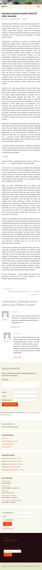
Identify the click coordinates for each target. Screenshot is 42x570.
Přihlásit (7, 523)
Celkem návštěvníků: (7, 427)
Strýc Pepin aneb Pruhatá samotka (11, 500)
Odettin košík (5, 486)
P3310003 (5, 157)
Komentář (5, 379)
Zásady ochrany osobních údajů (10, 566)
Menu (4, 6)
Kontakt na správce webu (11, 540)
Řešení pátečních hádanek (9, 495)
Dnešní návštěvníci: (7, 424)
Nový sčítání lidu (6, 447)
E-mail (4, 396)
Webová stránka (7, 400)
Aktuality (14, 19)
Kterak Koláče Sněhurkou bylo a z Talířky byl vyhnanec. (24, 292)
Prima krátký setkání (7, 444)
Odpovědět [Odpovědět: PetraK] (18, 357)
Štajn (18, 19)
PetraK (25, 19)
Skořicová (4, 438)
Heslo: (4, 516)
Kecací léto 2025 (6, 481)
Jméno (4, 392)
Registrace (6, 526)
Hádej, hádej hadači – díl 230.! (10, 441)
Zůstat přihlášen (8, 520)
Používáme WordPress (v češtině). (30, 566)
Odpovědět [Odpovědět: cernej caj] (16, 327)
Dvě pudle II (5, 491)
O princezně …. (8, 289)
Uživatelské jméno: (8, 513)
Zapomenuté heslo (8, 528)
